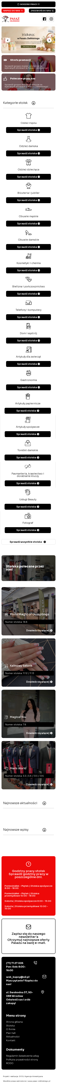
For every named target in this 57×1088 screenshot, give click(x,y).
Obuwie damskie (28, 239)
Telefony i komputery (28, 310)
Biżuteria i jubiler (28, 193)
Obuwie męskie (28, 216)
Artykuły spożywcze (28, 426)
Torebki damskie (27, 450)
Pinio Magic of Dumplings (30, 614)
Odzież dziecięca (28, 169)
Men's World (18, 768)
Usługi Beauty (27, 499)
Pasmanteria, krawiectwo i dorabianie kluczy (28, 475)
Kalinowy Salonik (21, 665)
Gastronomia (28, 380)
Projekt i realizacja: (23, 1076)
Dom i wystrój (28, 333)
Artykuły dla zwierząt (28, 356)
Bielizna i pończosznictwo (28, 286)
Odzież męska (28, 122)
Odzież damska (28, 146)
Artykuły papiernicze (27, 403)
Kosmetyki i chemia (29, 263)
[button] (7, 40)
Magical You (18, 717)
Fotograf (27, 522)
